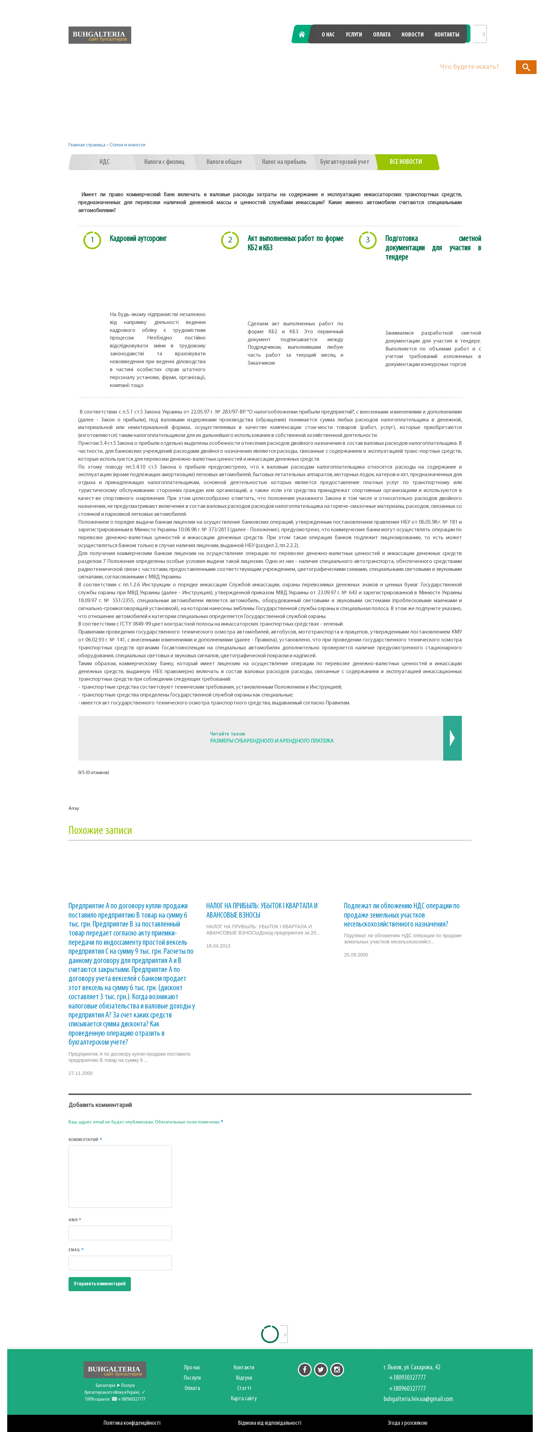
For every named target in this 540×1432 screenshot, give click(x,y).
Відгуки (244, 1378)
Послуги (192, 1378)
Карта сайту (244, 1399)
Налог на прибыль (284, 162)
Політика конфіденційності (132, 1423)
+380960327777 (427, 52)
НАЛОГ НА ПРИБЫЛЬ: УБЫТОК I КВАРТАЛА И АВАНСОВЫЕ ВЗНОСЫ (262, 910)
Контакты (447, 35)
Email (76, 1249)
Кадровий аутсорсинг (138, 239)
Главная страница (87, 145)
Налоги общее (224, 162)
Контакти (244, 1368)
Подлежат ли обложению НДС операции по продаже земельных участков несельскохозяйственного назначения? (402, 915)
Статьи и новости (127, 145)
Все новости (406, 162)
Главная (305, 35)
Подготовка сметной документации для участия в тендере (433, 248)
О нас (328, 35)
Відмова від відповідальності (269, 1423)
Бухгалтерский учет (345, 162)
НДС (105, 162)
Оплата (382, 35)
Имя (75, 1219)
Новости (413, 35)
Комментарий (85, 1139)
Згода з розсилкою (407, 1423)
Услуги (354, 35)
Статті (244, 1388)
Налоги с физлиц (164, 162)
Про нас (192, 1368)
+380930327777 (338, 52)
